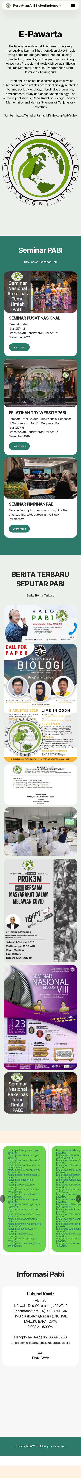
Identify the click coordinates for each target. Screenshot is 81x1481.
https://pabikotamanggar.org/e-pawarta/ (24, 1208)
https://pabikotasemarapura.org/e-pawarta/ (24, 1169)
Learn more (21, 348)
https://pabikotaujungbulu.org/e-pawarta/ (24, 1164)
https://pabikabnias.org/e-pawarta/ (22, 1189)
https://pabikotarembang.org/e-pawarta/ (24, 1218)
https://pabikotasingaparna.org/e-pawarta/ (24, 1194)
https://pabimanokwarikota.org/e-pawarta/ (24, 1228)
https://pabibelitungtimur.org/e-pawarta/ (24, 1179)
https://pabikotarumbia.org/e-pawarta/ (23, 1159)
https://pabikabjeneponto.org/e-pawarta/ (24, 1174)
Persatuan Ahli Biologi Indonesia (37, 5)
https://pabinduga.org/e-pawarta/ (21, 1184)
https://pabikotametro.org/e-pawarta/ (23, 1223)
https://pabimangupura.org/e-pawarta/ (23, 1154)
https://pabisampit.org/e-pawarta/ (21, 1238)
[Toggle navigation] (73, 5)
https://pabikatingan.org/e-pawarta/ (22, 1243)
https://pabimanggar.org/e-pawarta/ (22, 1233)
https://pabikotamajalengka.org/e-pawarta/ (24, 1248)
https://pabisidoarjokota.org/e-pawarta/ (24, 1213)
